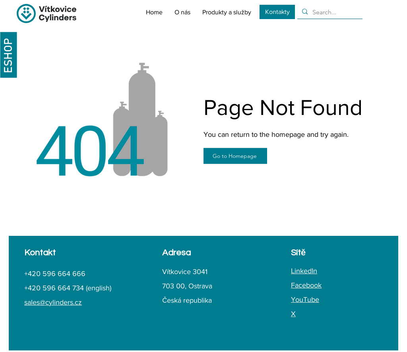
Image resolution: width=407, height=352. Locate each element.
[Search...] (329, 12)
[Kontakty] (277, 12)
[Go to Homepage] (235, 156)
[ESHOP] (8, 55)
